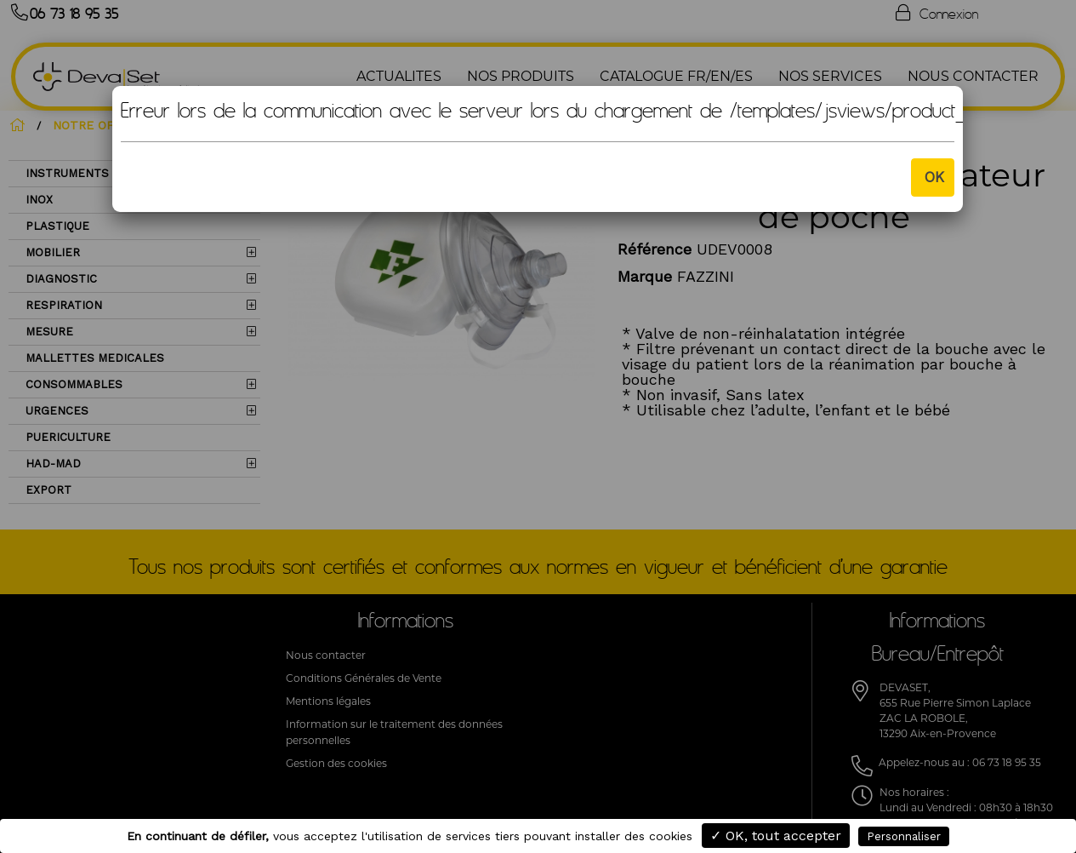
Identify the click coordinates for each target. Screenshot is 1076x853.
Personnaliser (904, 836)
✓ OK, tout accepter (775, 835)
